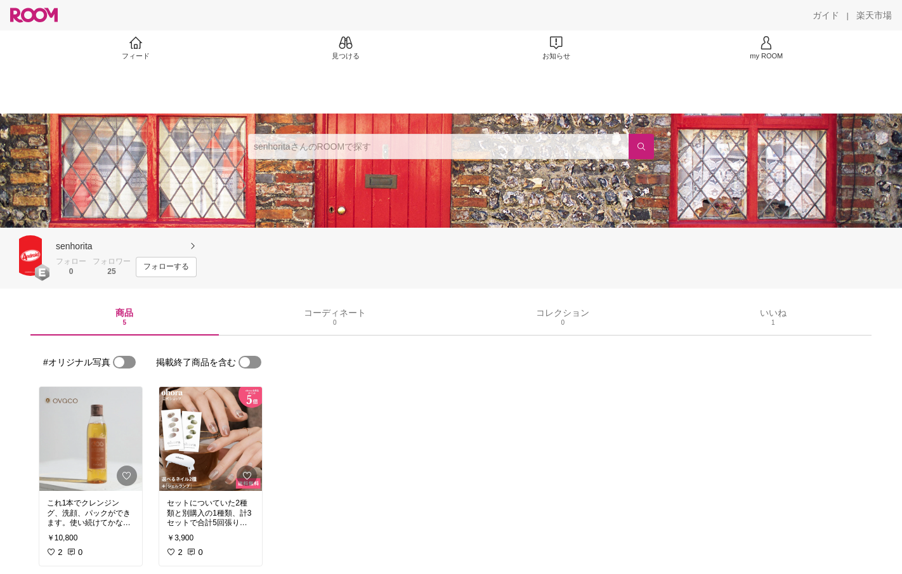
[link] (90, 439)
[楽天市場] (874, 15)
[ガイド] (826, 15)
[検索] (641, 146)
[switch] (124, 362)
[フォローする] (166, 267)
